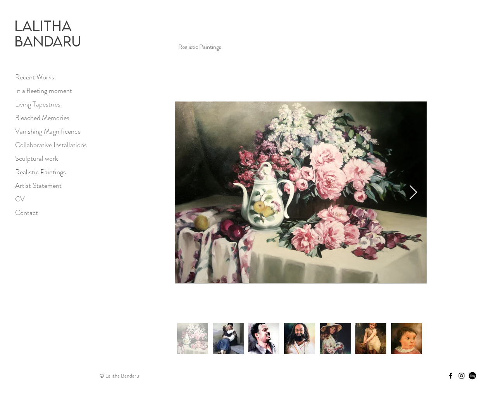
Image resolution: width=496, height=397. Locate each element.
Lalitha (43, 25)
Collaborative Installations (51, 145)
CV (20, 199)
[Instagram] (461, 376)
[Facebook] (451, 376)
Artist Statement (38, 185)
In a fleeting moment (43, 91)
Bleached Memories (42, 118)
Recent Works (34, 77)
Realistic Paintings (40, 172)
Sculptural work (36, 158)
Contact (26, 213)
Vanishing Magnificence (48, 131)
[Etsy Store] (472, 376)
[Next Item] (413, 192)
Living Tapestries (37, 104)
